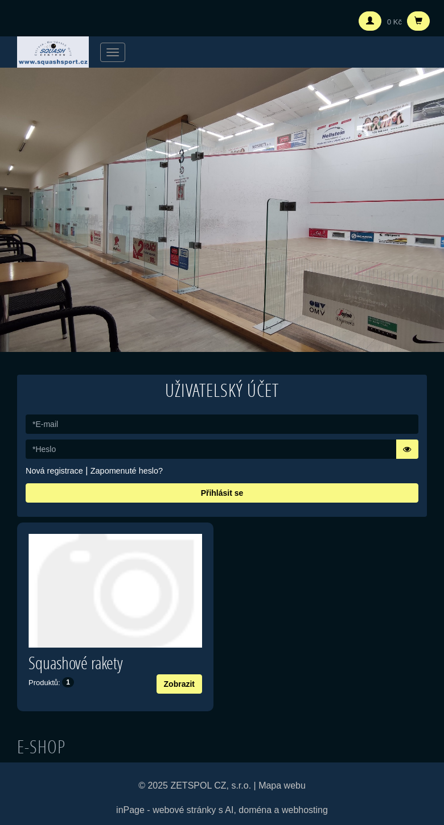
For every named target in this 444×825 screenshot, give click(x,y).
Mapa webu (282, 785)
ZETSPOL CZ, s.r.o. (210, 785)
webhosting (305, 810)
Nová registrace (54, 470)
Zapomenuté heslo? (127, 470)
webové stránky (184, 810)
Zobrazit (179, 684)
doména (255, 810)
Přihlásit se (222, 493)
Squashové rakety (75, 663)
